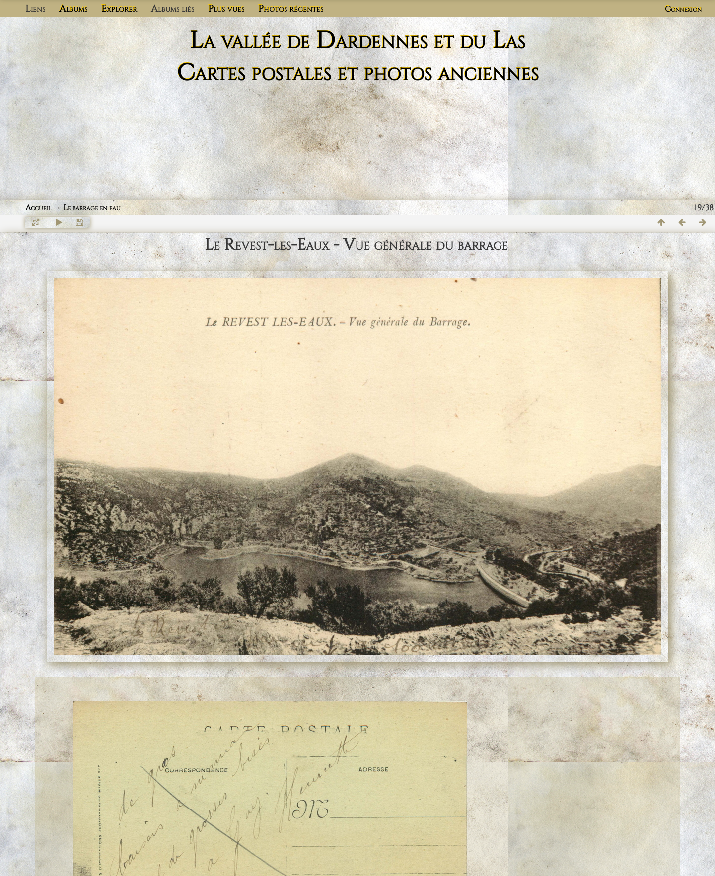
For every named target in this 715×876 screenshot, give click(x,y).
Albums (73, 8)
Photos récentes (290, 8)
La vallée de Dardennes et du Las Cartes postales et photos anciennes (358, 57)
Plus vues (226, 8)
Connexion (683, 9)
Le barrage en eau (92, 207)
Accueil (38, 207)
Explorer (119, 8)
